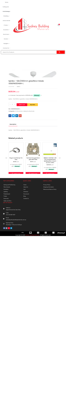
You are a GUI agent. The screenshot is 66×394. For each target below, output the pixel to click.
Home (6, 2)
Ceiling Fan (26, 111)
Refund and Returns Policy (50, 190)
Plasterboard (6, 12)
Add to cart (22, 104)
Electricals (6, 34)
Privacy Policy (46, 185)
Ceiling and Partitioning (7, 7)
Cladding (6, 16)
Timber (6, 25)
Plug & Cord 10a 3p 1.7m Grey (16, 158)
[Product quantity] (12, 104)
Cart (24, 190)
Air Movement (19, 111)
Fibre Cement (7, 187)
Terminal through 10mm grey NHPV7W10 (33, 158)
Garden (6, 39)
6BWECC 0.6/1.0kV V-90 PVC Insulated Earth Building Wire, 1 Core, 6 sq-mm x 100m (50, 160)
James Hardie (6, 21)
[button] (58, 25)
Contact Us (6, 48)
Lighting (6, 193)
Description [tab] (13, 124)
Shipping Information (48, 187)
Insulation (6, 29)
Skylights (6, 43)
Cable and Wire (8, 203)
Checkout (25, 193)
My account (26, 195)
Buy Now (33, 104)
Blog (24, 198)
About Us (25, 187)
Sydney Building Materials (32, 238)
